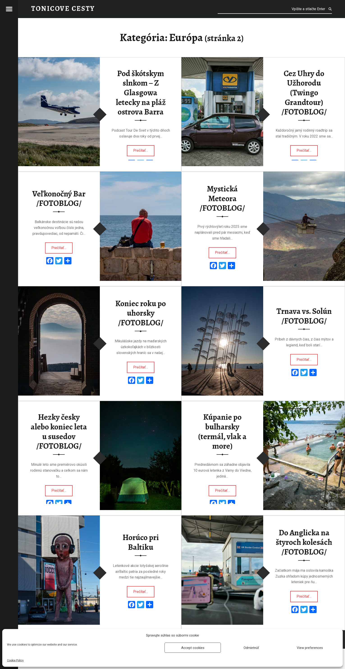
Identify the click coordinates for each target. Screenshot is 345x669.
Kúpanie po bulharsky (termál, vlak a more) (222, 431)
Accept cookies (192, 648)
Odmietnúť (251, 648)
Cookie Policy (15, 660)
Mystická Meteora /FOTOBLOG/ (222, 198)
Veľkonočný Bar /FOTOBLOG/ (58, 198)
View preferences (310, 648)
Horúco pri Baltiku (141, 542)
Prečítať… (143, 149)
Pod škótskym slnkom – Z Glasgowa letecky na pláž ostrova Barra (141, 92)
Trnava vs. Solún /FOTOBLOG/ (304, 316)
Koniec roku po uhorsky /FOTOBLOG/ (140, 313)
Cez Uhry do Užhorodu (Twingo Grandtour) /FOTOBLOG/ (304, 92)
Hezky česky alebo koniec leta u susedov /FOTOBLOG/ (59, 431)
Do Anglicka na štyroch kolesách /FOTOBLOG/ (304, 542)
